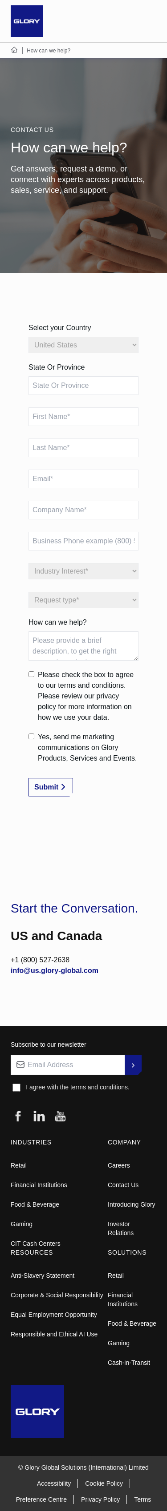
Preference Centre (41, 1499)
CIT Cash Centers (36, 1243)
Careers (119, 1165)
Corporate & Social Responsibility (57, 1295)
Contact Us (123, 1184)
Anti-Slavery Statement (42, 1275)
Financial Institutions (39, 1184)
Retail (19, 1165)
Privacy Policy (100, 1499)
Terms (142, 1499)
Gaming (22, 1224)
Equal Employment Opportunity (54, 1314)
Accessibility (54, 1483)
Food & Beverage (35, 1204)
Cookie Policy (104, 1483)
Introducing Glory (131, 1204)
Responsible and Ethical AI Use (54, 1334)
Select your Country (60, 327)
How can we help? (58, 622)
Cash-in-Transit (129, 1362)
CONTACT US (32, 129)
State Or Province (57, 367)
